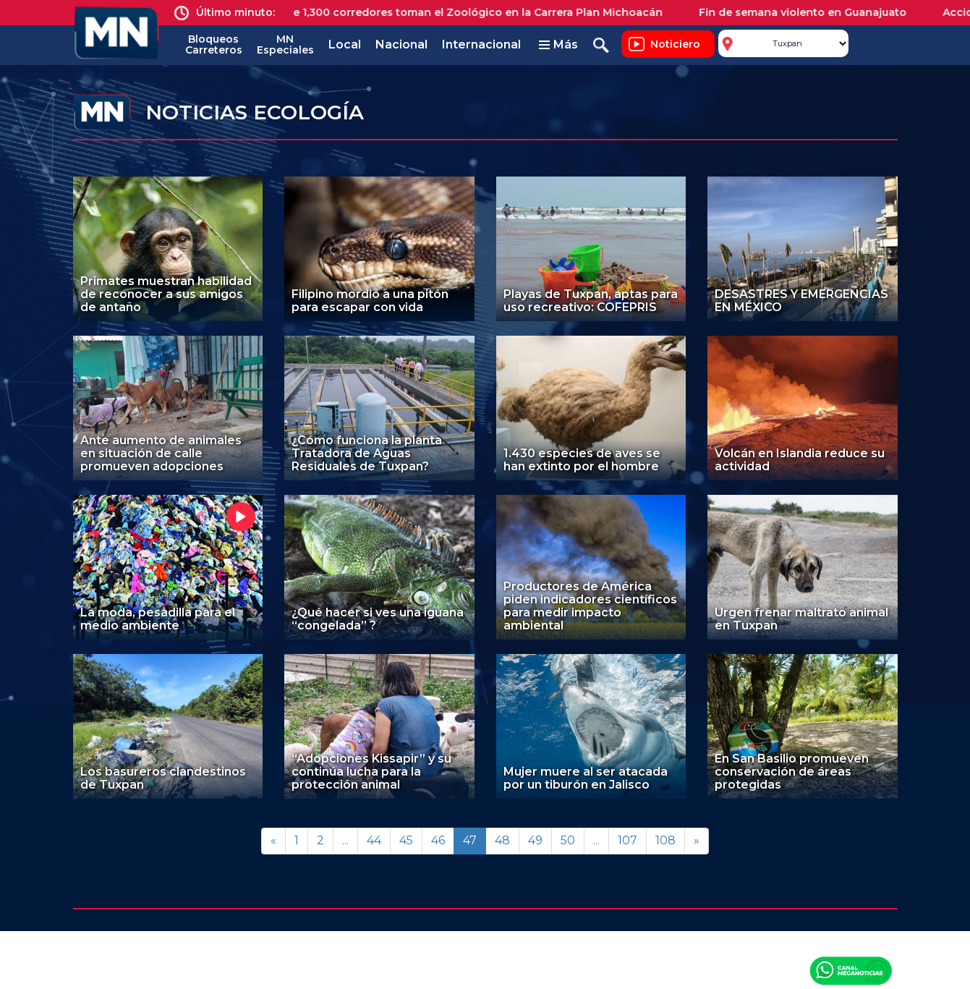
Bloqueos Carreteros (213, 44)
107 (627, 840)
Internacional (481, 44)
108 (665, 840)
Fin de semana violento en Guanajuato (812, 12)
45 (406, 840)
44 (374, 840)
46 (438, 840)
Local (344, 44)
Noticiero (675, 44)
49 (535, 840)
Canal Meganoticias (850, 970)
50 (568, 840)
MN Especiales (285, 44)
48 (502, 840)
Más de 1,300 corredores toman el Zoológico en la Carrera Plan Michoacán (471, 12)
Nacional (401, 44)
